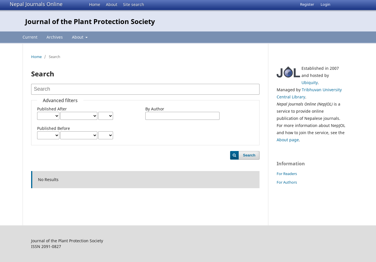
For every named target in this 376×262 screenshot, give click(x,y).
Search (249, 155)
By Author (154, 109)
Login (325, 4)
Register (307, 4)
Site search (133, 4)
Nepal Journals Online (36, 4)
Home (94, 4)
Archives (55, 37)
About (111, 4)
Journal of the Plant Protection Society (90, 21)
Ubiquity (309, 82)
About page (288, 139)
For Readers (287, 173)
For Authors (287, 182)
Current (30, 37)
